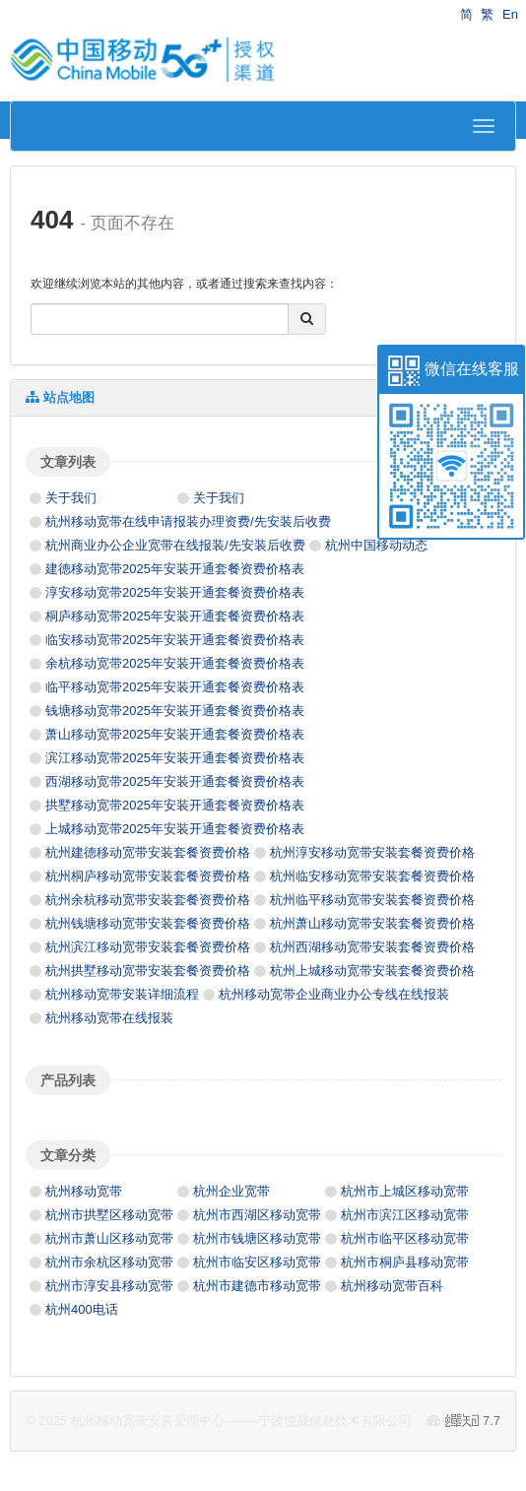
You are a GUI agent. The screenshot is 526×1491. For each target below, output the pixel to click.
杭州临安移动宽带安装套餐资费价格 (372, 876)
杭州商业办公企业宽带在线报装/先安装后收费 (175, 545)
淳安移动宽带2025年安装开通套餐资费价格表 (174, 592)
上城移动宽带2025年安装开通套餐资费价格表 (174, 828)
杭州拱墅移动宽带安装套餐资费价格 (147, 970)
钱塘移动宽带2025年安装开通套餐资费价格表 (174, 710)
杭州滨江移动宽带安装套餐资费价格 (147, 947)
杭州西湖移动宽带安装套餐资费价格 (372, 947)
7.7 (472, 1422)
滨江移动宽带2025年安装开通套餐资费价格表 (174, 757)
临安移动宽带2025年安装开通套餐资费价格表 (174, 639)
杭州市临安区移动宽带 (257, 1262)
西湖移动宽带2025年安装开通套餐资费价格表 (174, 781)
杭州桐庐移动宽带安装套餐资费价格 (147, 876)
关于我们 (71, 497)
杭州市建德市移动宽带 (257, 1285)
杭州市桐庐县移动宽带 (405, 1262)
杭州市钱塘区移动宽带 (257, 1238)
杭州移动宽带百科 (392, 1285)
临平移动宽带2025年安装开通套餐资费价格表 (174, 687)
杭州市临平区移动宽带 (405, 1238)
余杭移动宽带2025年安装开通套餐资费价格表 (174, 663)
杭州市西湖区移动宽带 (257, 1214)
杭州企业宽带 (231, 1191)
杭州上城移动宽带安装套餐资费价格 (372, 970)
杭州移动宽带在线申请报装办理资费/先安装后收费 (188, 521)
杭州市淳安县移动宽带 (109, 1285)
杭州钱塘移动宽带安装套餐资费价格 (147, 923)
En (510, 14)
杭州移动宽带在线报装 (109, 1017)
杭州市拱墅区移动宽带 (109, 1214)
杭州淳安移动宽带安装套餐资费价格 (372, 852)
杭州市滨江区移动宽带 (405, 1214)
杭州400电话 (81, 1309)
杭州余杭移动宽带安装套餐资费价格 (147, 899)
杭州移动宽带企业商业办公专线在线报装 (334, 994)
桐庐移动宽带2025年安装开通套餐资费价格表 (174, 616)
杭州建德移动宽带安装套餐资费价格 (147, 852)
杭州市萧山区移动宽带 (109, 1238)
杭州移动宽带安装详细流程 (122, 994)
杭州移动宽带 (83, 1191)
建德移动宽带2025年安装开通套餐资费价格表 (174, 568)
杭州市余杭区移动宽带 (109, 1262)
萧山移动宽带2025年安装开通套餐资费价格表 (174, 734)
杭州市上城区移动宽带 (405, 1191)
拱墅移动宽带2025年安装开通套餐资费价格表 (174, 805)
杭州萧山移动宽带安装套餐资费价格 (372, 923)
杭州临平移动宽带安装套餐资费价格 (372, 899)
